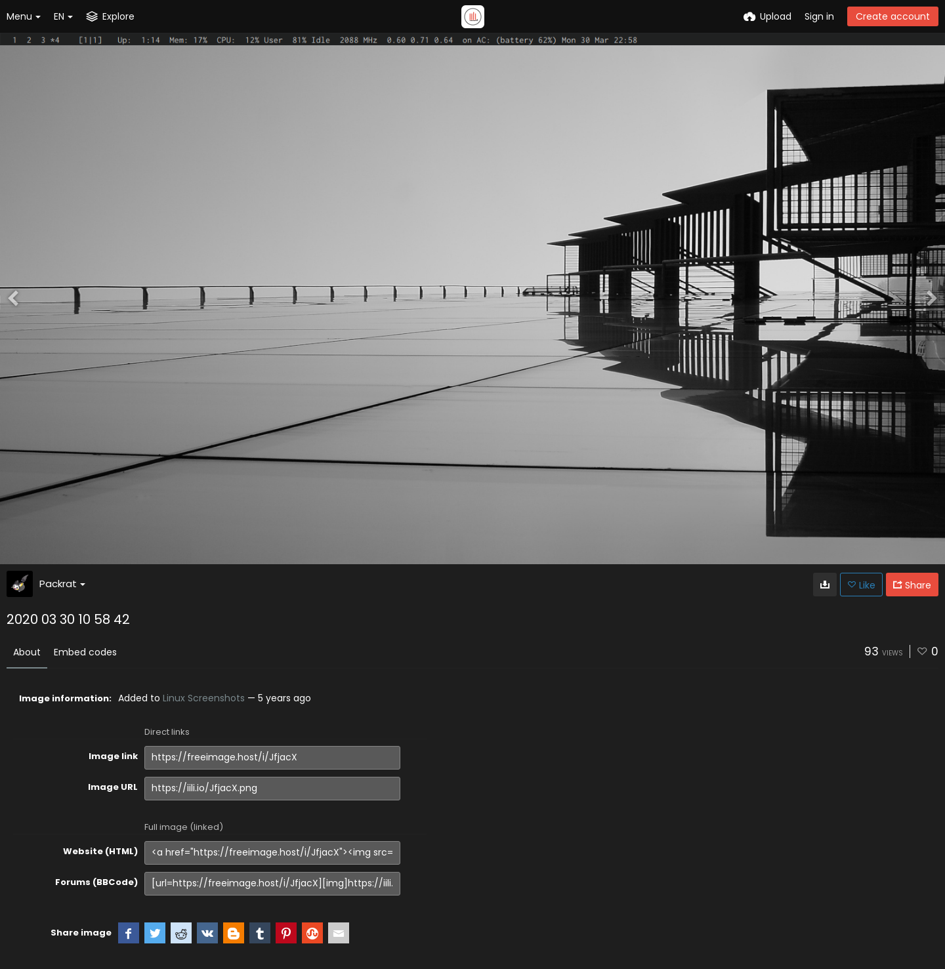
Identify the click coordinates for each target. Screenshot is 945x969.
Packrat (62, 583)
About (27, 652)
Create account (893, 16)
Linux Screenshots (204, 698)
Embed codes (85, 652)
